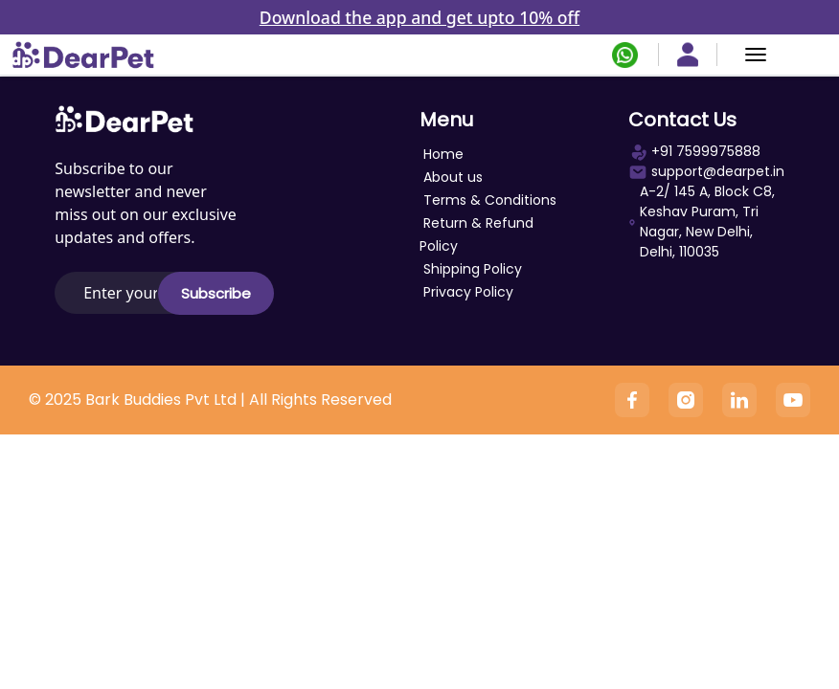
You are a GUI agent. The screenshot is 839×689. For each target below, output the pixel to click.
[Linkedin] (739, 400)
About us (453, 177)
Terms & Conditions (489, 200)
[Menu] (756, 54)
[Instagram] (686, 400)
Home (443, 154)
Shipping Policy (472, 268)
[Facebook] (632, 400)
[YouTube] (793, 400)
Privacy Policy (468, 291)
